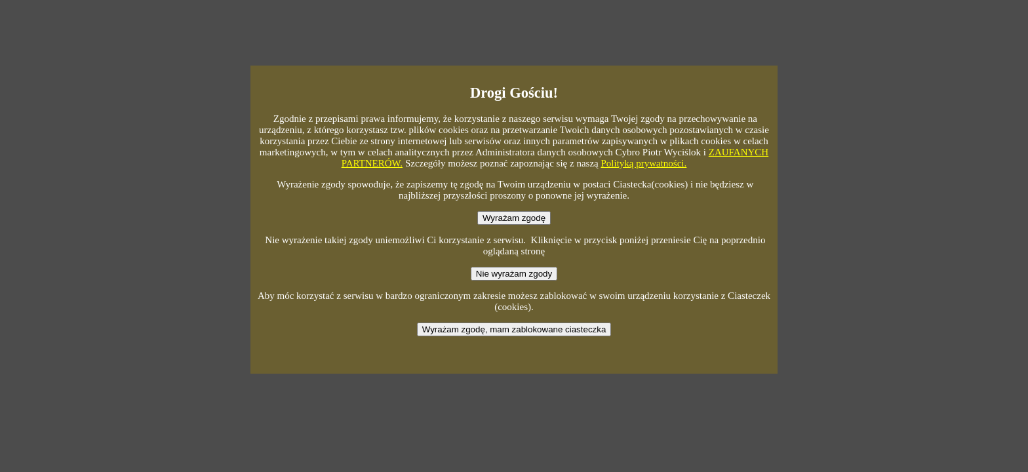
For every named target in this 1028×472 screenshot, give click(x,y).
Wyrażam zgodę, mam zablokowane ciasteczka (514, 329)
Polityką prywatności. (643, 163)
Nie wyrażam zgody (514, 274)
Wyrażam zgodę (514, 218)
